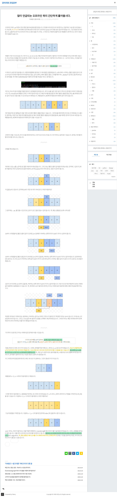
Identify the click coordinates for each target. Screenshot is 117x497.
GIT (103, 73)
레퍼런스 (103, 116)
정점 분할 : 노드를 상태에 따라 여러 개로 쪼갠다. (18, 474)
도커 (103, 95)
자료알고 (8, 464)
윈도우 (104, 87)
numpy (104, 134)
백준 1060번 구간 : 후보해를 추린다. (15, 480)
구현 (103, 112)
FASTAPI (104, 51)
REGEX (103, 77)
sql (97, 171)
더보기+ (113, 176)
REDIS (103, 105)
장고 (104, 48)
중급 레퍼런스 (103, 127)
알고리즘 (16, 464)
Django (111, 168)
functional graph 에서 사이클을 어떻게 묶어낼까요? (20, 471)
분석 (104, 123)
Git (99, 168)
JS (104, 55)
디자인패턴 (103, 102)
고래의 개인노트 (57, 494)
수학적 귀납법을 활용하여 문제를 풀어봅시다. (18, 477)
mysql (108, 173)
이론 (104, 91)
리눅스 (104, 84)
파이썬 (112, 171)
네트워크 (103, 109)
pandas (104, 130)
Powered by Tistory (10, 494)
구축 (103, 98)
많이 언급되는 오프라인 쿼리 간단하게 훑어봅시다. (44, 15)
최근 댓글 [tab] (108, 155)
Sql (104, 37)
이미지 (104, 137)
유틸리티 (103, 141)
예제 (104, 119)
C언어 (106, 171)
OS (103, 80)
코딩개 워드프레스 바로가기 (102, 12)
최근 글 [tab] (96, 155)
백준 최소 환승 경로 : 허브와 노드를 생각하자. (17, 468)
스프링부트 (104, 44)
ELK (103, 70)
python (105, 168)
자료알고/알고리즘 (34, 19)
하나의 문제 (15, 29)
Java (104, 30)
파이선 (104, 33)
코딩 (103, 23)
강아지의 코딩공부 (9, 3)
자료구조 (104, 62)
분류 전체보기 (103, 18)
